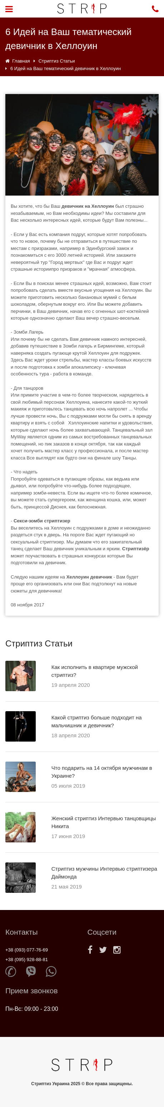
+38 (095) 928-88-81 (26, 959)
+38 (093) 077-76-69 (26, 950)
